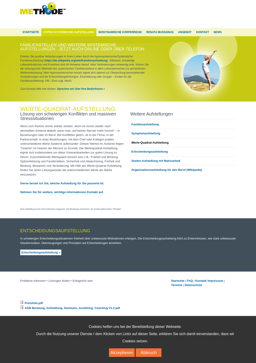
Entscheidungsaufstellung (149, 151)
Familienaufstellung (145, 124)
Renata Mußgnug (160, 32)
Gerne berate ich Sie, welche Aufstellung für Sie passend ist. (62, 183)
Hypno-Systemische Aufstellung (69, 32)
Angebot (185, 32)
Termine (176, 285)
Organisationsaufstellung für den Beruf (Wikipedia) (166, 169)
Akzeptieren (121, 356)
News (218, 32)
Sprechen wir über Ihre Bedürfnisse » (81, 88)
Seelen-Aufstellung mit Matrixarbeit (155, 160)
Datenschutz (194, 285)
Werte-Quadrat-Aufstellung (150, 142)
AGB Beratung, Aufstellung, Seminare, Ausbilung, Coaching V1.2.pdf (72, 308)
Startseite (30, 32)
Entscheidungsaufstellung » (40, 252)
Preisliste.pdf (34, 303)
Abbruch (149, 356)
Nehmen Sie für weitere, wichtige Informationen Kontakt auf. (62, 192)
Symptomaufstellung (145, 133)
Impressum (215, 280)
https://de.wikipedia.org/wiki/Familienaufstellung (76, 60)
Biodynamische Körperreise (120, 32)
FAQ (190, 280)
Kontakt (202, 32)
